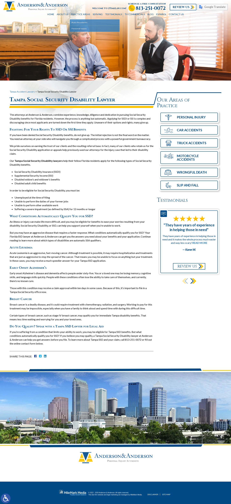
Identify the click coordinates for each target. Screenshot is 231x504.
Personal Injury (191, 117)
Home (50, 14)
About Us (62, 14)
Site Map (166, 494)
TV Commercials (135, 14)
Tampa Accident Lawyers (22, 91)
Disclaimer (152, 494)
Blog (150, 14)
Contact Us (176, 14)
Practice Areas (80, 14)
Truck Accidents (191, 143)
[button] (193, 281)
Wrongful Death (192, 172)
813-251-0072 (151, 8)
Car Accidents (189, 130)
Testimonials (113, 14)
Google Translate (215, 7)
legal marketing (112, 495)
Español (161, 14)
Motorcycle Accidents (188, 157)
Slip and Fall (188, 185)
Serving (98, 14)
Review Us (181, 7)
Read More (199, 242)
